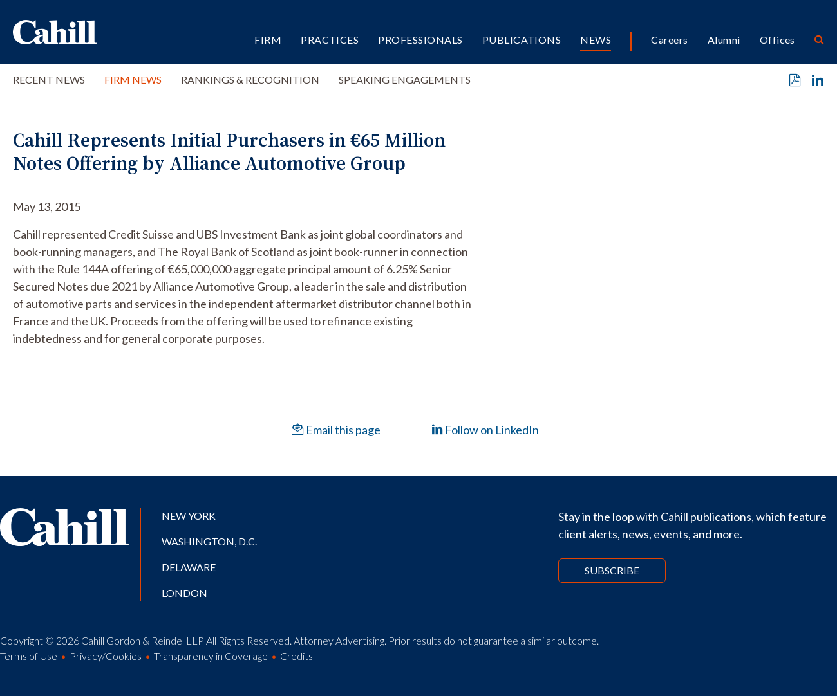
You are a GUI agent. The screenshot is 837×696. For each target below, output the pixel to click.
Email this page (336, 430)
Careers (669, 39)
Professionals (420, 39)
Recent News (49, 79)
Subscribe (612, 570)
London (184, 593)
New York (189, 515)
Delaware (189, 567)
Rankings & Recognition (250, 79)
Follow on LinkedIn (485, 430)
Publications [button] (521, 39)
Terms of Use (28, 656)
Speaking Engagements (405, 79)
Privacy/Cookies (106, 656)
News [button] (595, 39)
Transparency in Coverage (211, 656)
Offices (777, 39)
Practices (330, 39)
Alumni (724, 39)
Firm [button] (267, 39)
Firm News (133, 79)
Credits (296, 656)
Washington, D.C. (209, 541)
